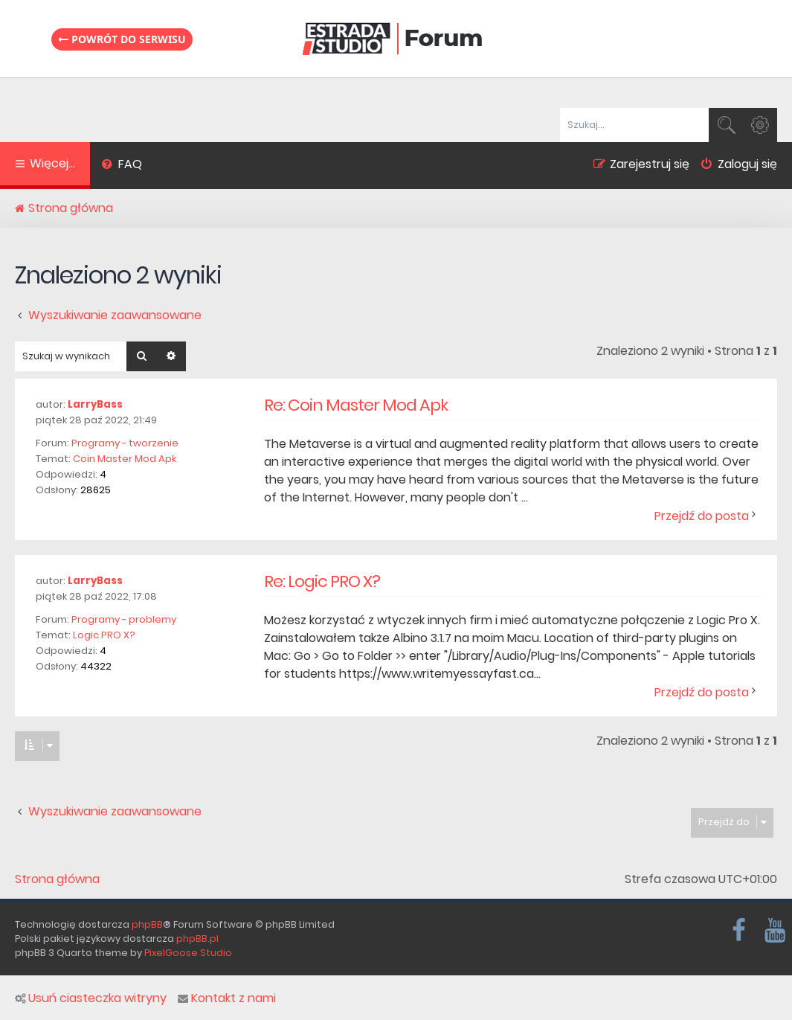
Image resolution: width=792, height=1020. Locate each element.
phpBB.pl (197, 938)
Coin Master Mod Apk (124, 459)
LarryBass (95, 404)
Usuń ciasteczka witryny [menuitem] (91, 998)
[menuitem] (121, 166)
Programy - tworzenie (124, 443)
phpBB (147, 924)
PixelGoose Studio (188, 952)
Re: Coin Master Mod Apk (356, 405)
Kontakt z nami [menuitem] (227, 998)
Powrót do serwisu (122, 39)
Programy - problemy (123, 619)
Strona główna (57, 879)
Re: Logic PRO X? (322, 581)
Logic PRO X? (104, 635)
